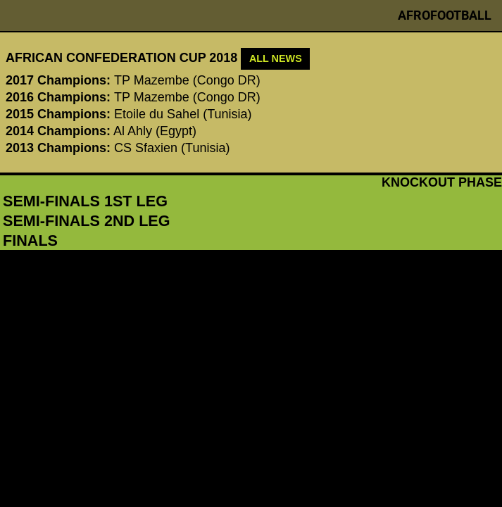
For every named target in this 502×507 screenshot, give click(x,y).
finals (30, 240)
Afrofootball (444, 15)
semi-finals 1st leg (85, 201)
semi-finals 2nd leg (86, 221)
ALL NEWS (275, 58)
